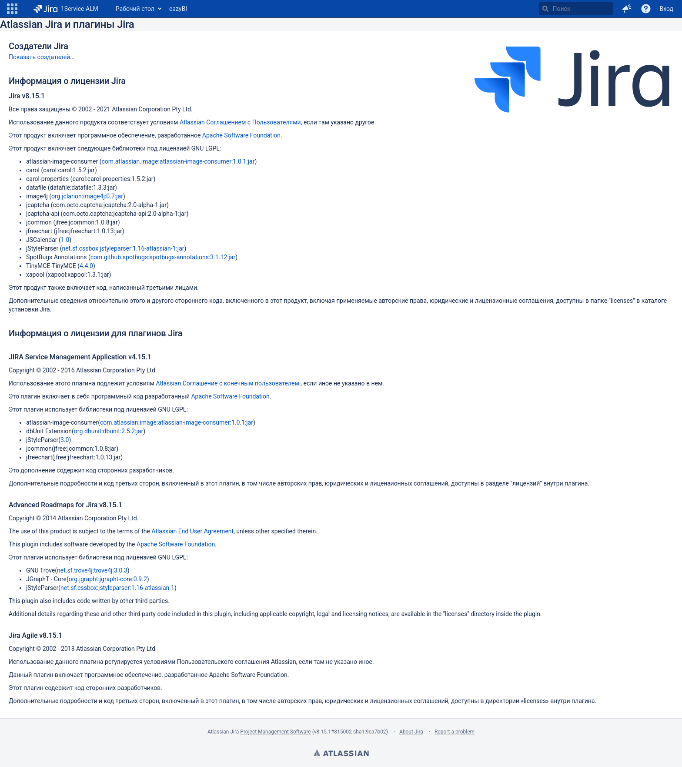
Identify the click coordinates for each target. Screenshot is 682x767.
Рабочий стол (135, 8)
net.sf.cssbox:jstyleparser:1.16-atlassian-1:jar (123, 248)
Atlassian (341, 754)
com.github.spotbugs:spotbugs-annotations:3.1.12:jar (163, 257)
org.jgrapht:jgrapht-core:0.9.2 (108, 579)
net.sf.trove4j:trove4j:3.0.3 (92, 570)
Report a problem (455, 732)
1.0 (65, 239)
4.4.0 (86, 265)
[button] (12, 8)
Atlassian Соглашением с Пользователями (240, 122)
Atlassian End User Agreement (192, 531)
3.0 (64, 439)
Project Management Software (275, 732)
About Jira (411, 732)
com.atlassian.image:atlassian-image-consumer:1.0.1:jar (177, 161)
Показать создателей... (42, 57)
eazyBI (178, 8)
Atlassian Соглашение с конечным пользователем (228, 383)
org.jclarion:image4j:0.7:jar (87, 196)
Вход (666, 8)
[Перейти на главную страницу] (66, 8)
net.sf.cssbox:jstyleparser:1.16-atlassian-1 (117, 587)
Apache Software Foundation (241, 135)
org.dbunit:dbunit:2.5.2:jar (108, 431)
